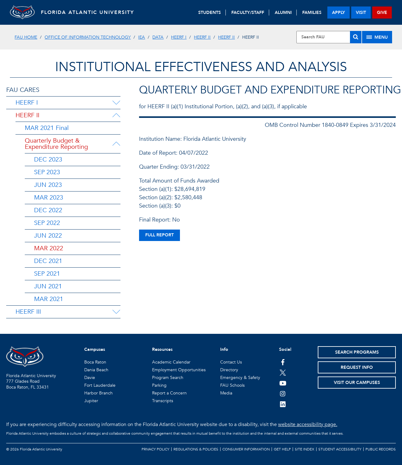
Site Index (304, 449)
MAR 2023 (48, 197)
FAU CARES (22, 90)
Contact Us (231, 362)
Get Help (282, 449)
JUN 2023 (48, 185)
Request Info (357, 367)
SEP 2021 (47, 273)
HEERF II (202, 37)
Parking (159, 385)
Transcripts (162, 401)
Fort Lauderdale (100, 385)
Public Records (380, 449)
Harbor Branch (98, 393)
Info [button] (224, 349)
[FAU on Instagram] (283, 393)
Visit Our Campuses (357, 382)
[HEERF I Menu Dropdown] (116, 103)
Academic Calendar (171, 362)
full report (159, 235)
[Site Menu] (377, 37)
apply (338, 12)
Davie (89, 378)
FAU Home (26, 37)
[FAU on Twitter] (283, 372)
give (382, 12)
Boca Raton (95, 362)
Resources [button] (162, 349)
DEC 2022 (48, 210)
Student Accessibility (339, 449)
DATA (158, 37)
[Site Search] (328, 37)
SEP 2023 (47, 172)
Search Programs (357, 352)
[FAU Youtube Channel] (283, 383)
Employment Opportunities (179, 370)
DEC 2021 (48, 261)
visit (361, 12)
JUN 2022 (48, 235)
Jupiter (91, 401)
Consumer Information (246, 449)
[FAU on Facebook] (283, 362)
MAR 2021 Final (47, 128)
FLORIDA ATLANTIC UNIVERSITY (87, 12)
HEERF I (178, 37)
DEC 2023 (48, 159)
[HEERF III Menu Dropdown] (116, 312)
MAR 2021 (48, 299)
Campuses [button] (94, 349)
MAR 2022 (48, 248)
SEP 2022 (47, 223)
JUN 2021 (48, 286)
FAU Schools (232, 385)
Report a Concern (169, 393)
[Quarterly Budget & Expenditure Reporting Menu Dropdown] (117, 144)
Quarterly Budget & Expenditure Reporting (56, 143)
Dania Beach (96, 370)
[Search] (355, 37)
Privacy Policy (155, 449)
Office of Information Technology (88, 37)
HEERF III (28, 312)
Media (226, 393)
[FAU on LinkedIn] (283, 404)
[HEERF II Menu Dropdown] (116, 115)
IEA (141, 37)
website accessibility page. (307, 424)
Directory (229, 370)
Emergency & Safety (240, 378)
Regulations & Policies (195, 449)
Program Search (167, 378)
